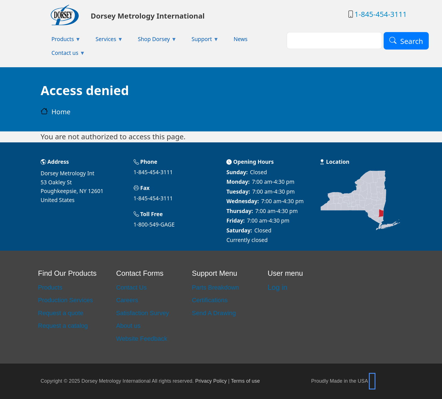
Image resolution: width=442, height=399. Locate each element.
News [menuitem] (240, 39)
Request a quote (60, 313)
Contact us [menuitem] (63, 54)
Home (60, 111)
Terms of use (245, 381)
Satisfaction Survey (142, 313)
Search (411, 41)
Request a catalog (63, 325)
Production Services (65, 300)
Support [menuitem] (200, 40)
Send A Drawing (214, 313)
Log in (278, 287)
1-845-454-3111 (380, 14)
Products (50, 287)
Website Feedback (141, 338)
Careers (127, 300)
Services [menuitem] (104, 40)
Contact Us (131, 287)
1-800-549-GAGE (154, 224)
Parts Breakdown (215, 287)
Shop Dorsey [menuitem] (152, 40)
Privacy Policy (211, 381)
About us (128, 325)
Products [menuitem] (61, 40)
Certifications (210, 300)
